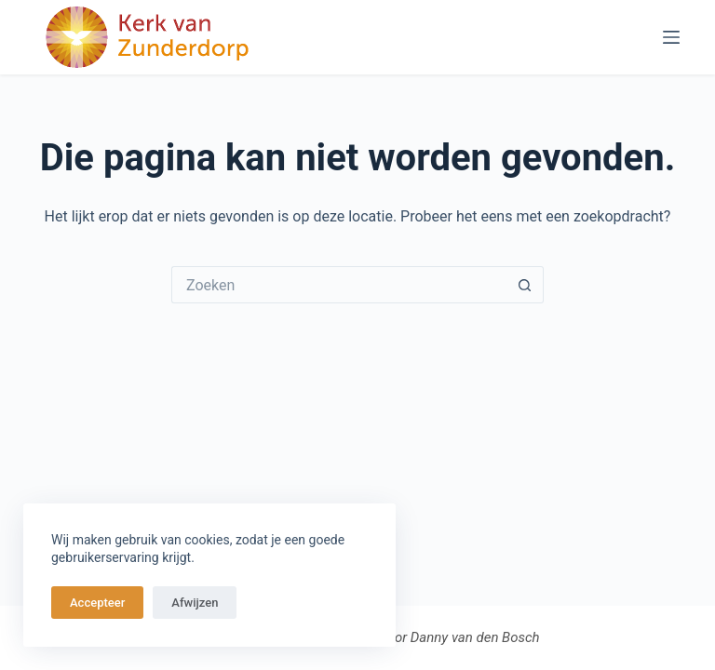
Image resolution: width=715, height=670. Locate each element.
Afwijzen (194, 603)
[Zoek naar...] (338, 284)
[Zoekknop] (525, 284)
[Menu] (671, 37)
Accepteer (97, 603)
